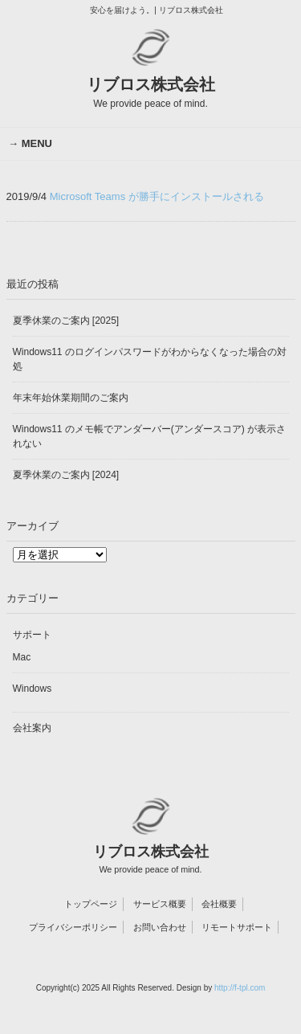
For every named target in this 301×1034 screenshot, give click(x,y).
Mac (22, 657)
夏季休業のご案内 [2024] (66, 474)
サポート (32, 634)
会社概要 (219, 904)
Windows (32, 688)
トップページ (90, 904)
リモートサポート (236, 927)
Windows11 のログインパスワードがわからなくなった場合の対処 (150, 359)
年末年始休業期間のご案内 (70, 397)
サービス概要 (159, 904)
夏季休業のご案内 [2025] (66, 320)
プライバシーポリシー (73, 927)
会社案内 (32, 728)
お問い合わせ (159, 927)
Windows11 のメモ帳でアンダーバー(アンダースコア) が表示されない (150, 436)
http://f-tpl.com (239, 987)
